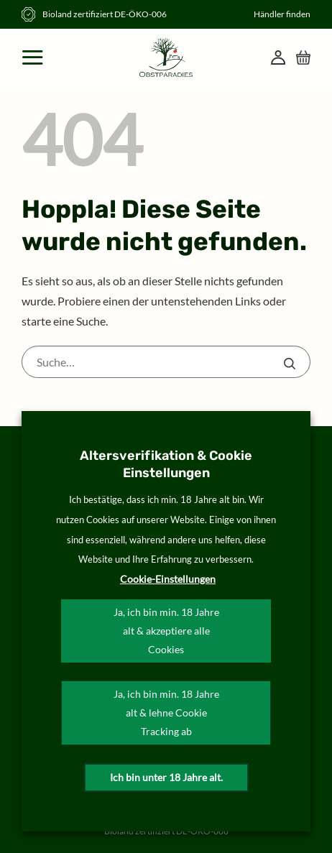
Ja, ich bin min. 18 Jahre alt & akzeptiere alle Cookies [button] (166, 630)
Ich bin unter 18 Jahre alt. (166, 777)
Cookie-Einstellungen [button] (168, 579)
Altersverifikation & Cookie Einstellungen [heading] (166, 464)
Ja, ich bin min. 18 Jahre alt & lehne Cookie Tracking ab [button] (166, 712)
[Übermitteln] (289, 363)
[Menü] (34, 57)
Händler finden (282, 14)
